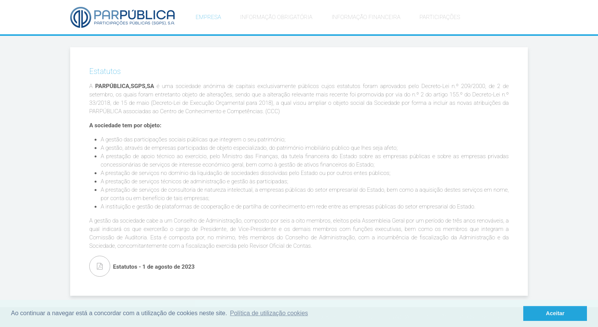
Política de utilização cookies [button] (269, 313)
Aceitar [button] (555, 313)
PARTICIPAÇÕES (440, 17)
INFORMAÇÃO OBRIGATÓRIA (276, 17)
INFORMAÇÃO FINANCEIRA (365, 17)
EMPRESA (208, 17)
